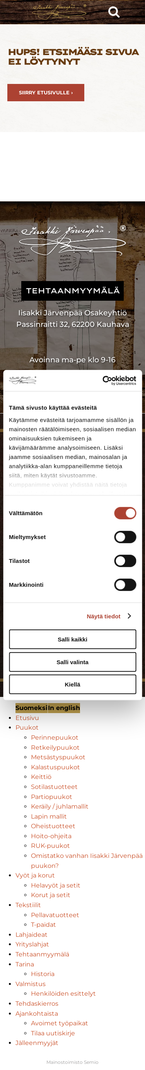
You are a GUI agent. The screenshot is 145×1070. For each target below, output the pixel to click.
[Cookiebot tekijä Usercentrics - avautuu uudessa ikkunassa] (103, 380)
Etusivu (27, 718)
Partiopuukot (51, 796)
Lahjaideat (31, 934)
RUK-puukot (50, 845)
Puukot (27, 727)
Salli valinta (72, 661)
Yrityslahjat (32, 944)
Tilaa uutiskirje (53, 1033)
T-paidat (43, 924)
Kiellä (72, 684)
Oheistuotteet (53, 826)
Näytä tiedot (104, 616)
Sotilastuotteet (54, 786)
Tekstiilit (28, 905)
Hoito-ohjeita (51, 836)
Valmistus (30, 984)
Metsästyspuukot (58, 757)
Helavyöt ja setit (55, 885)
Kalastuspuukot (55, 767)
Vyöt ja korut (35, 875)
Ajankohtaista (36, 1013)
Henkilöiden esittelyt (63, 993)
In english (64, 708)
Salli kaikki (72, 639)
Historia (43, 974)
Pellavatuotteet (55, 915)
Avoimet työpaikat (59, 1023)
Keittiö (41, 776)
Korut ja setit (50, 895)
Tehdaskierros (36, 1003)
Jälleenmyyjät (36, 1043)
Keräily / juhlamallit (60, 806)
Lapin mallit (49, 816)
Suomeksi (31, 708)
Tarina (24, 964)
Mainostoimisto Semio (72, 1062)
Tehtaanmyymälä (42, 954)
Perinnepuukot (54, 737)
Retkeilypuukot (55, 747)
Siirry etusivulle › (46, 92)
